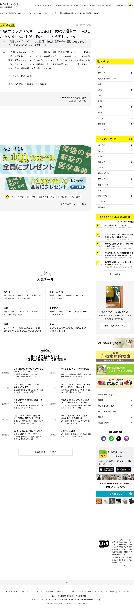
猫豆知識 (38, 5)
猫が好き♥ (102, 73)
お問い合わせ (123, 591)
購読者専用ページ (105, 422)
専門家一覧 (110, 591)
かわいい (101, 156)
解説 (100, 112)
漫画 (100, 90)
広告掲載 (49, 591)
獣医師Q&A (100, 5)
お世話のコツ (67, 5)
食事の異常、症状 (46, 197)
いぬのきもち (37, 591)
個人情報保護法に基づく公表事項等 (72, 596)
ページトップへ (67, 582)
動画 (100, 101)
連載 (44, 5)
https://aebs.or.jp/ (119, 565)
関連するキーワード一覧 (72, 203)
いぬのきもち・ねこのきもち (16, 591)
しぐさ (100, 190)
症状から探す (18, 197)
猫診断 (100, 417)
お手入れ (101, 145)
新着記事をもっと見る (45, 451)
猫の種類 (101, 124)
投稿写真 (85, 5)
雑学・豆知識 (103, 173)
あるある (101, 167)
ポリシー (70, 591)
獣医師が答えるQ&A (15, 13)
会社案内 (51, 596)
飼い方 (100, 150)
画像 (100, 107)
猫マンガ (51, 5)
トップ (2, 13)
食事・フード (103, 184)
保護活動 (101, 207)
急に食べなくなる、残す (69, 197)
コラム (100, 95)
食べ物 (58, 5)
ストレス (101, 162)
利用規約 (59, 591)
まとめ (100, 118)
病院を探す (110, 5)
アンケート (102, 129)
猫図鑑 (92, 5)
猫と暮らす (102, 67)
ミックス (30, 13)
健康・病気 (102, 196)
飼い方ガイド (120, 5)
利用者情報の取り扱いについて (90, 591)
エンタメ (77, 5)
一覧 (128, 139)
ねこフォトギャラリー (107, 411)
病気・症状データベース (108, 78)
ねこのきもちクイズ (106, 405)
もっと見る (115, 273)
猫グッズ (101, 179)
